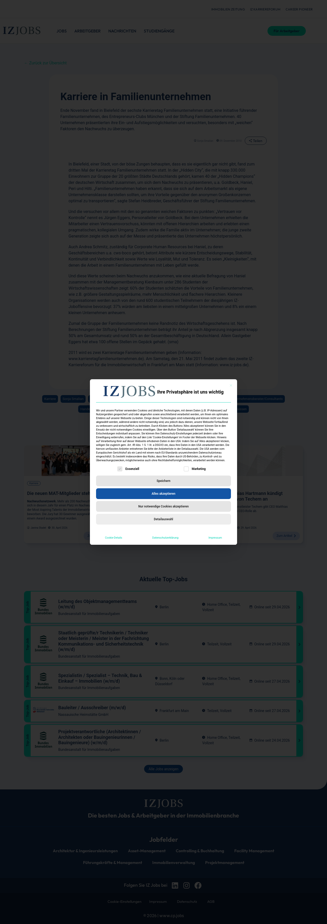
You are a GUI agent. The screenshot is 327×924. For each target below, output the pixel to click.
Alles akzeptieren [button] (164, 493)
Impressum (215, 537)
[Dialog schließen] (231, 385)
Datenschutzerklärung (165, 537)
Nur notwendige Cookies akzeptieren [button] (163, 506)
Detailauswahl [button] (163, 519)
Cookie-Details (113, 537)
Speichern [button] (163, 481)
